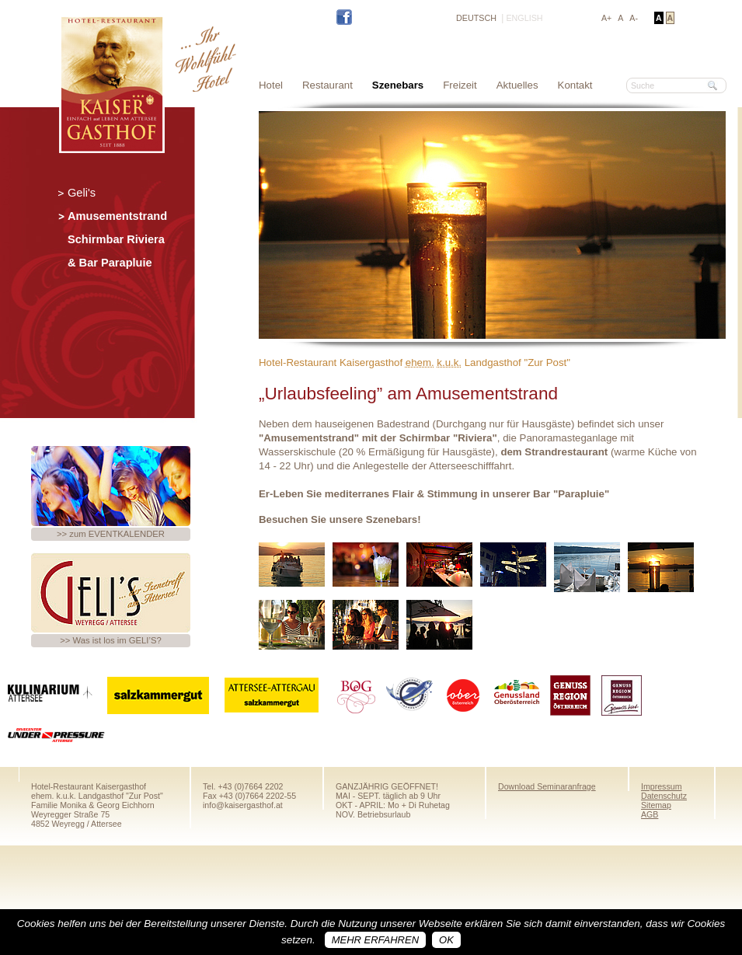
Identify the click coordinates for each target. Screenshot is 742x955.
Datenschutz (664, 795)
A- (633, 18)
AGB (649, 814)
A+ (606, 18)
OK (446, 940)
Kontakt (575, 85)
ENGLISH (524, 18)
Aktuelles (517, 85)
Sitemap (656, 805)
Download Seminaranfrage (547, 786)
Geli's (82, 192)
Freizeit (460, 85)
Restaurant (327, 85)
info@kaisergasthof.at (243, 805)
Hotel (271, 85)
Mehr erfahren (375, 940)
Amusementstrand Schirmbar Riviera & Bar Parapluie (117, 239)
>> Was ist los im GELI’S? (110, 640)
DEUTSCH (476, 18)
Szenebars (397, 85)
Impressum (661, 786)
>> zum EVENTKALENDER (111, 533)
